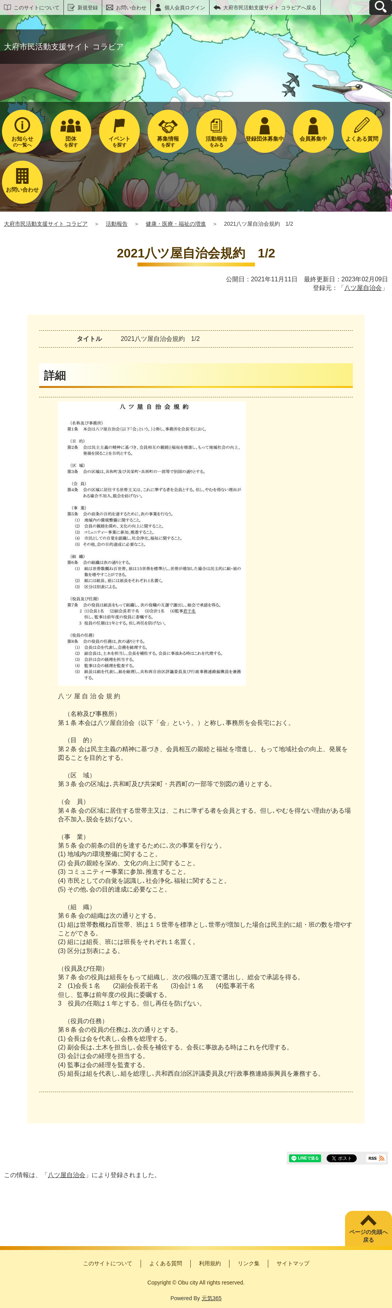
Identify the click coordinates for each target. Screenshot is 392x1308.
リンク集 (249, 1263)
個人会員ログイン (184, 8)
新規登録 (88, 8)
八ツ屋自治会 (363, 287)
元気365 (212, 1298)
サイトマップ (292, 1263)
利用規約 (210, 1263)
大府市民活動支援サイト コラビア (46, 224)
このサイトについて (37, 8)
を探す (70, 142)
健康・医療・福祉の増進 (176, 224)
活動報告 (117, 224)
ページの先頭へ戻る (368, 1236)
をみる (216, 142)
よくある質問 (165, 1263)
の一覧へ (22, 142)
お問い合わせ (131, 8)
